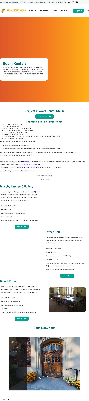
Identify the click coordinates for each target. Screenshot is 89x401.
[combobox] (6, 399)
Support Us (78, 11)
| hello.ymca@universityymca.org (46, 2)
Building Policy (24, 161)
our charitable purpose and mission (29, 164)
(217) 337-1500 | (59, 2)
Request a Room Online (44, 116)
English (4, 399)
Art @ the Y (36, 192)
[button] (32, 11)
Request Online (21, 227)
